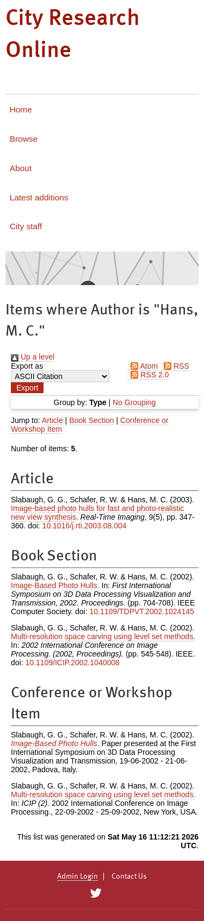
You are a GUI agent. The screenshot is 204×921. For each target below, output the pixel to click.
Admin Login (77, 876)
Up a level (32, 356)
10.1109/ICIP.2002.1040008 (72, 662)
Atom (142, 366)
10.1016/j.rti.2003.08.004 (84, 525)
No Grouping (134, 402)
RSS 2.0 (148, 374)
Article (52, 420)
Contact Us (129, 876)
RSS (174, 366)
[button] (27, 387)
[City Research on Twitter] (96, 893)
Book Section (91, 420)
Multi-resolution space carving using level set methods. (103, 636)
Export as (27, 366)
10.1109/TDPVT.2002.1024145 (141, 611)
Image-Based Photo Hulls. (55, 585)
